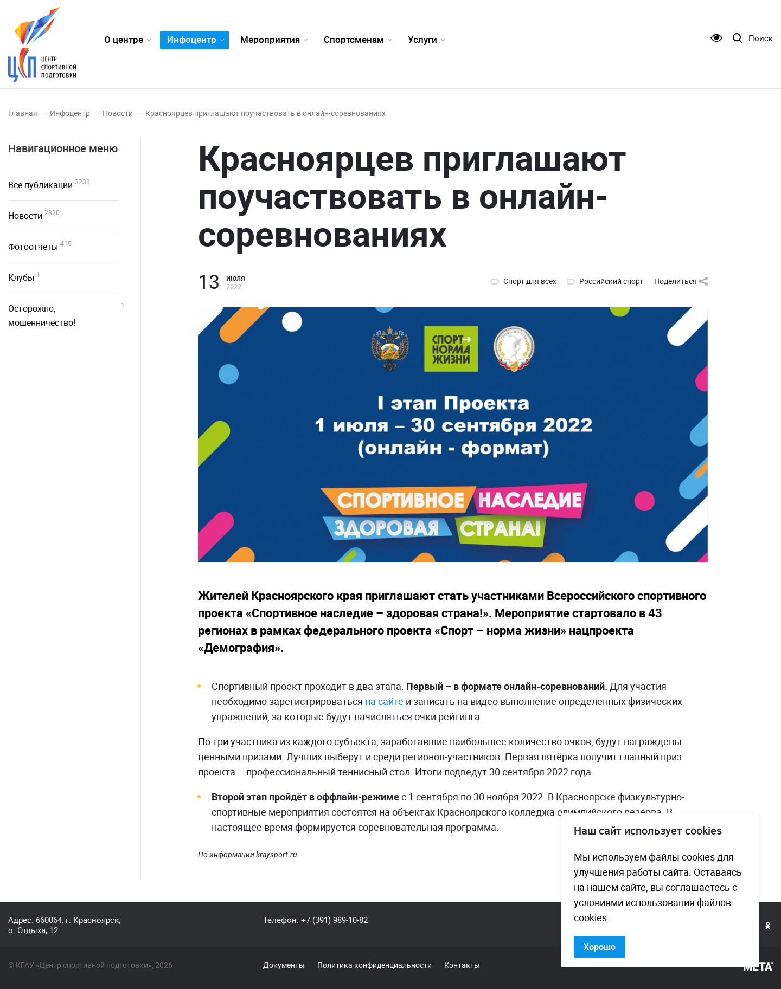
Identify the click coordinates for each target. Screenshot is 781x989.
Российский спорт (611, 281)
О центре (123, 39)
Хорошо (600, 947)
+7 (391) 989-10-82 (334, 919)
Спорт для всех (529, 281)
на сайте (384, 701)
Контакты (462, 965)
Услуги (422, 39)
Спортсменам (354, 39)
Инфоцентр (191, 39)
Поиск (760, 38)
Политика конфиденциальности (374, 965)
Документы (284, 965)
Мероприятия (270, 39)
